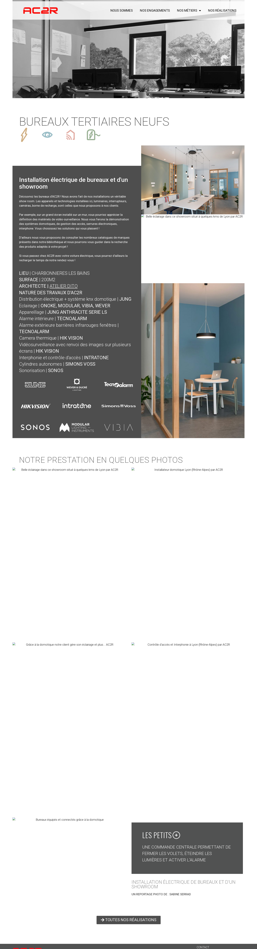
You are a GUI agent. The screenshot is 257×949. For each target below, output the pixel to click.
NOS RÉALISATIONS (222, 10)
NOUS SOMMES (121, 10)
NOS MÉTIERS (189, 10)
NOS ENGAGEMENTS (155, 10)
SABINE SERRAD (180, 894)
